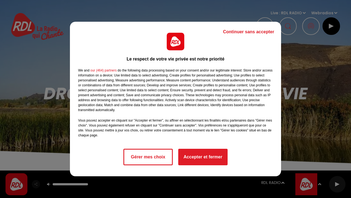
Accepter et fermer (202, 157)
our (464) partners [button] (103, 70)
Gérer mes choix (148, 157)
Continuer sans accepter (248, 31)
